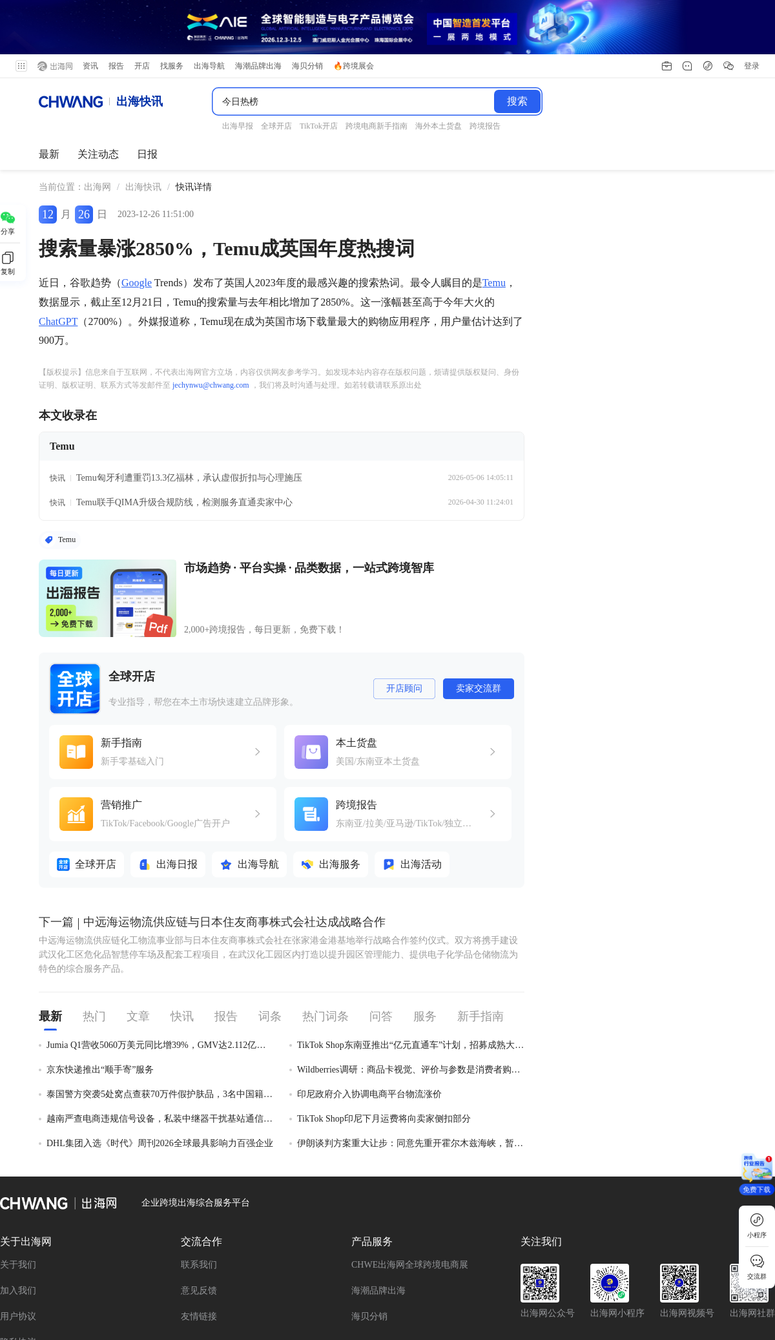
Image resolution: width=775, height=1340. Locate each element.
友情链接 (199, 1175)
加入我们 (18, 1149)
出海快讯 (143, 124)
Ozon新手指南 (28, 1281)
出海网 (97, 124)
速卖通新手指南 (558, 1263)
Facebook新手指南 (355, 1263)
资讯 (90, 11)
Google (136, 219)
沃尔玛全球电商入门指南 (454, 1281)
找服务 (171, 11)
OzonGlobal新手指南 (40, 1299)
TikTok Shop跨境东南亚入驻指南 (679, 1263)
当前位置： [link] (61, 124)
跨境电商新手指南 (254, 1281)
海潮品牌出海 (378, 1149)
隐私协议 (18, 1201)
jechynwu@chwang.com (210, 321)
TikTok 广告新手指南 (459, 1263)
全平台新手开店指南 (40, 1263)
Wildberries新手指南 (146, 1263)
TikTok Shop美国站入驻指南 (136, 1281)
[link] (97, 124)
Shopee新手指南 (652, 1281)
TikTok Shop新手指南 (253, 1263)
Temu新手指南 (134, 1299)
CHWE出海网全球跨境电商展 (409, 1123)
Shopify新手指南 (562, 1281)
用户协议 (18, 1175)
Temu (494, 219)
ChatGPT (58, 257)
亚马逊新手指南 (347, 1281)
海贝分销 (369, 1175)
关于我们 (18, 1123)
